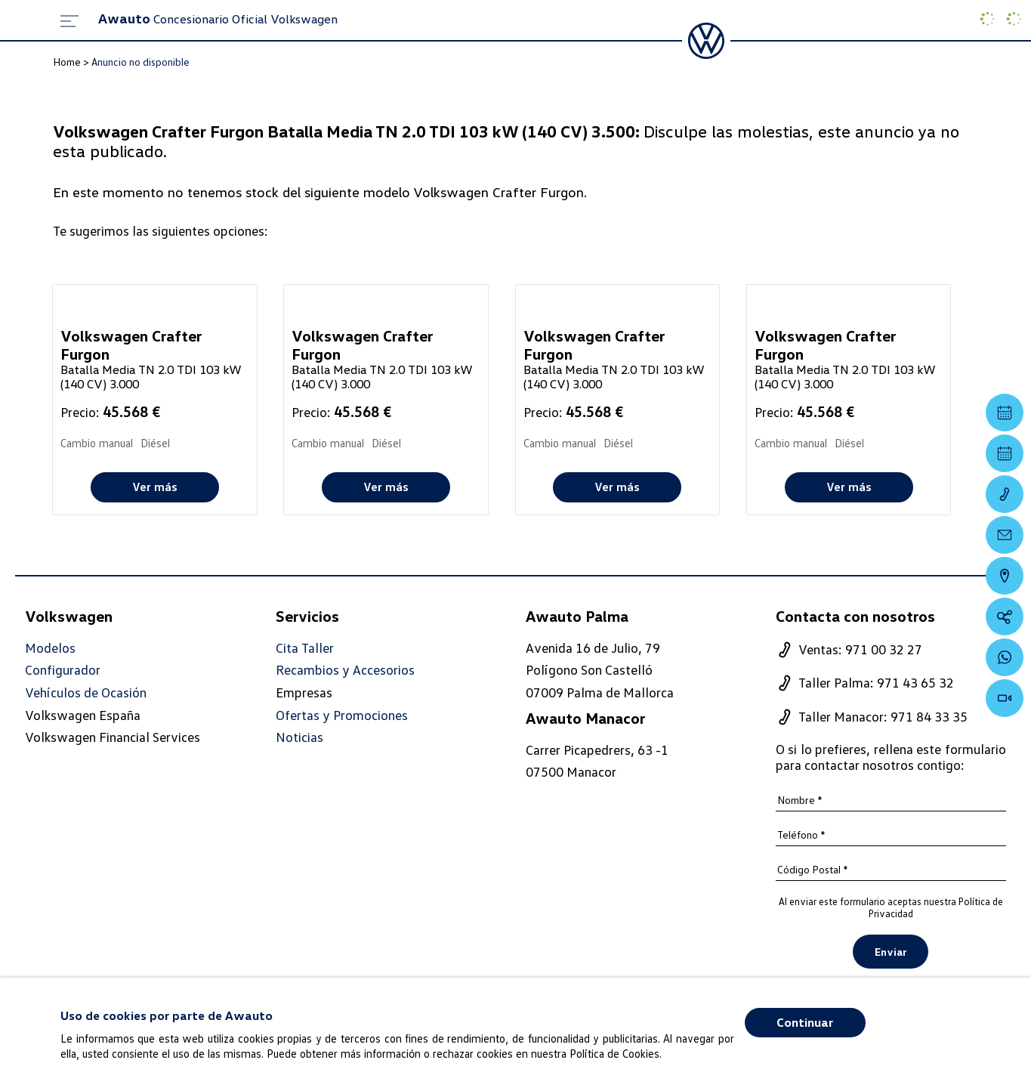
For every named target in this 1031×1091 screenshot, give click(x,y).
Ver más (154, 486)
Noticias (299, 737)
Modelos (50, 648)
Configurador (62, 670)
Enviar (890, 951)
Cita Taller (305, 648)
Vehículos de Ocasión (86, 692)
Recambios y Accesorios (345, 670)
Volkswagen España (82, 714)
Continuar (804, 1022)
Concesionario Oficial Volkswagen (218, 18)
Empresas (304, 692)
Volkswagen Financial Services (112, 736)
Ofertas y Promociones (342, 715)
